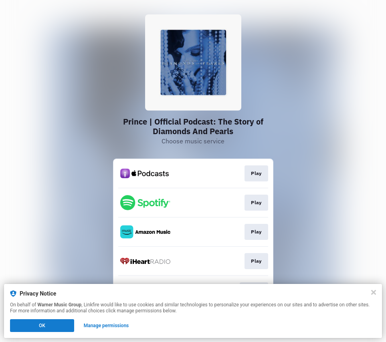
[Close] (373, 292)
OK (42, 325)
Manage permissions (106, 325)
